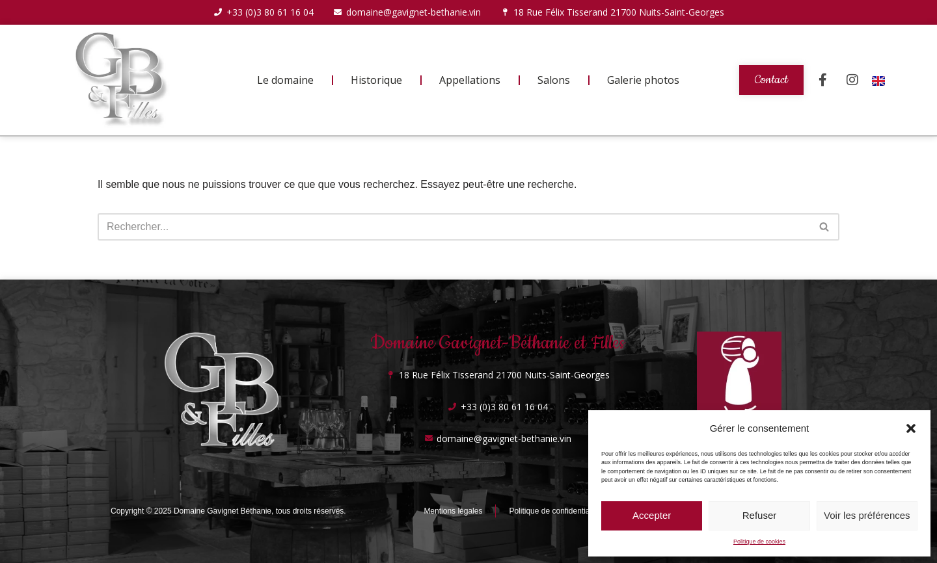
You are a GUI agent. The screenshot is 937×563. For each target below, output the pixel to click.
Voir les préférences (867, 515)
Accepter (651, 515)
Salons (553, 80)
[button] (910, 428)
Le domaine (285, 80)
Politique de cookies (759, 541)
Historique (376, 80)
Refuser (759, 515)
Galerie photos (643, 80)
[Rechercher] (454, 227)
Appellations (469, 80)
